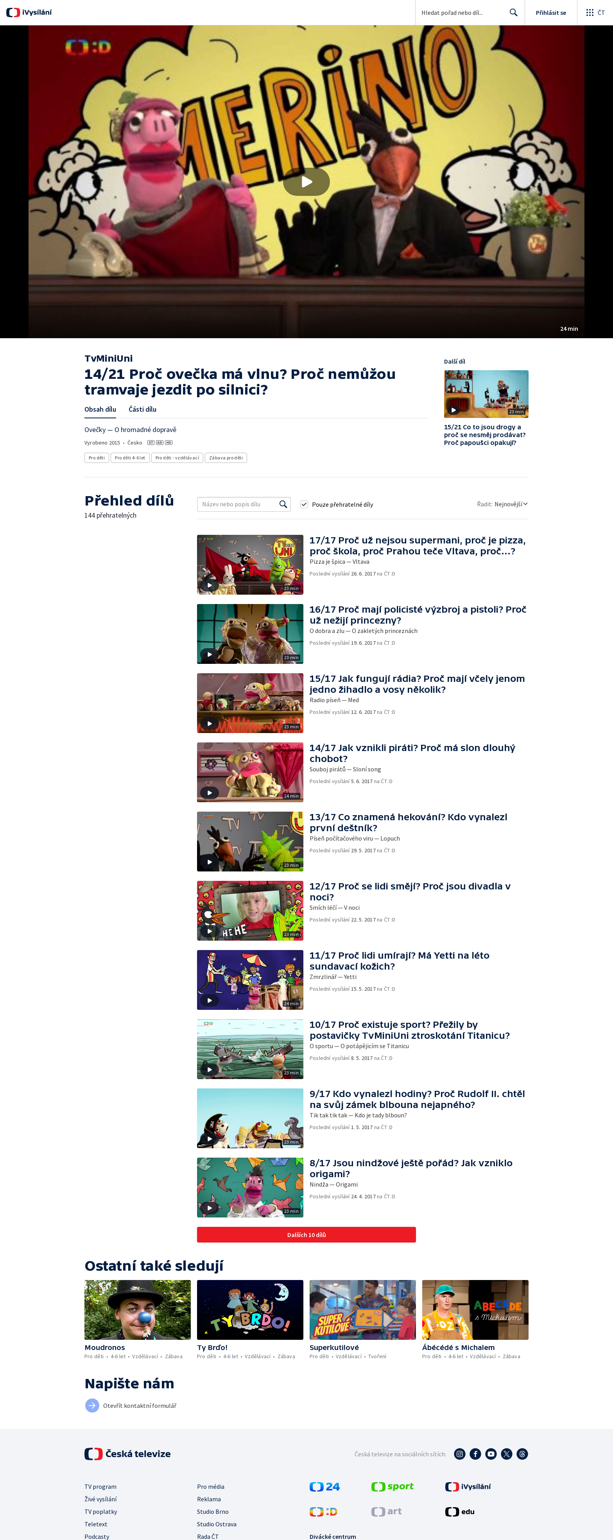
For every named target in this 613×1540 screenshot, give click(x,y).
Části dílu (142, 409)
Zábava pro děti (226, 458)
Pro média (210, 1486)
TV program (100, 1486)
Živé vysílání (100, 1499)
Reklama (209, 1499)
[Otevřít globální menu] (595, 12)
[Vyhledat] (283, 504)
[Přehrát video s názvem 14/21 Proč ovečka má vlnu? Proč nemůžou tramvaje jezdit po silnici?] (306, 182)
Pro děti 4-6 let (130, 458)
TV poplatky (100, 1511)
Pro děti (97, 458)
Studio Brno (213, 1511)
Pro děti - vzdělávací (177, 458)
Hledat (511, 15)
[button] (306, 181)
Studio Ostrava (217, 1524)
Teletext (96, 1524)
